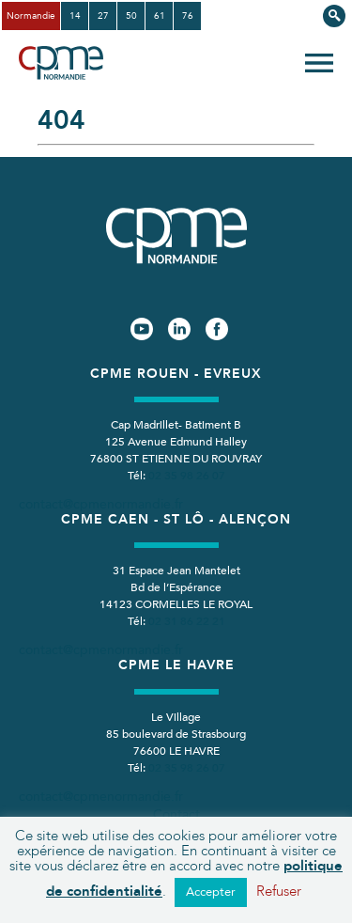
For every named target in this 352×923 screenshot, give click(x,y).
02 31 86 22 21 (186, 621)
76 (187, 16)
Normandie (31, 16)
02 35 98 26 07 (186, 475)
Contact (176, 814)
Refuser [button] (278, 891)
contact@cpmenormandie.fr (101, 504)
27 (103, 16)
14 (75, 16)
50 (131, 16)
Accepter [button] (211, 892)
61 (159, 16)
